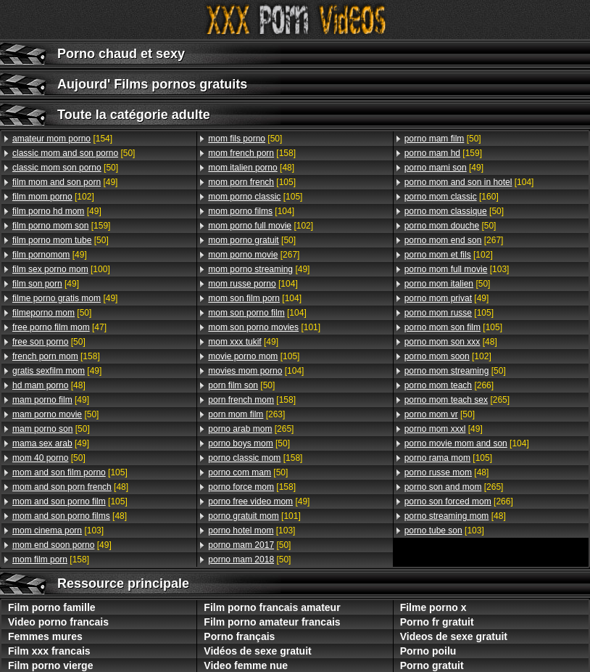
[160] (451, 197)
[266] (449, 385)
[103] (58, 530)
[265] (251, 429)
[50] (73, 153)
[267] (253, 255)
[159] (61, 226)
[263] (246, 414)
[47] (59, 327)
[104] (251, 211)
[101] (264, 327)
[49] (64, 182)
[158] (56, 356)
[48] (49, 385)
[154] (62, 139)
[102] (53, 197)
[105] (70, 472)
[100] (61, 269)
